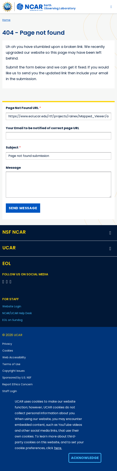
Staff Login (9, 391)
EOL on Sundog (12, 320)
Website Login (11, 306)
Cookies (7, 351)
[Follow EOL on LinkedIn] (10, 281)
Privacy (7, 344)
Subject (12, 147)
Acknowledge (85, 457)
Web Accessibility (14, 357)
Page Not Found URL (22, 108)
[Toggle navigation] (111, 6)
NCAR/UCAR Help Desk (17, 313)
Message (13, 167)
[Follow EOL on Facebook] (3, 281)
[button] (110, 233)
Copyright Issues (13, 371)
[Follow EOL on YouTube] (7, 281)
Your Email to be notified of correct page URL (42, 128)
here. (58, 448)
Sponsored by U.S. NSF (16, 377)
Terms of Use (11, 364)
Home (6, 20)
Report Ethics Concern (17, 384)
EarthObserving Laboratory (59, 6)
